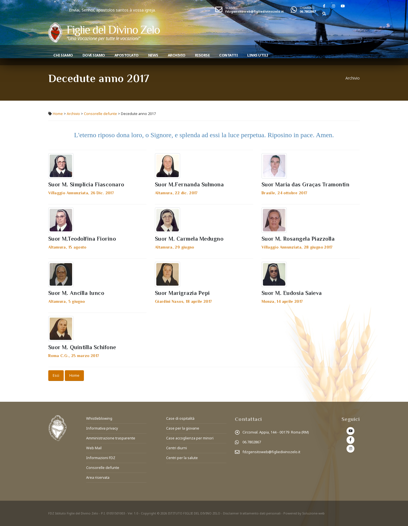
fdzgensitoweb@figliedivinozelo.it (254, 11)
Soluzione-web (313, 513)
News (153, 55)
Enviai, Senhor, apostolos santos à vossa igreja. (137, 10)
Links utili (257, 55)
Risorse (202, 55)
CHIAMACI (307, 8)
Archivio (176, 55)
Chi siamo (63, 55)
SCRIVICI (231, 8)
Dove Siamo (93, 55)
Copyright (148, 513)
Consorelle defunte (100, 113)
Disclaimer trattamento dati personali (252, 513)
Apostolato (126, 55)
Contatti (228, 55)
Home (58, 113)
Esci (56, 375)
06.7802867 (308, 11)
